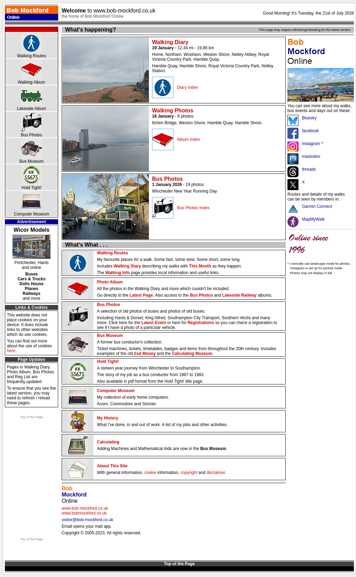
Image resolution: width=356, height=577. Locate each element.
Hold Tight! (31, 187)
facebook (310, 130)
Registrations (200, 322)
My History (107, 418)
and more (32, 298)
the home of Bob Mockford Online (93, 16)
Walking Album (31, 82)
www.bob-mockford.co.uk (85, 508)
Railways (31, 293)
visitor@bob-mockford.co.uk (87, 519)
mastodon (311, 156)
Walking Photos (172, 110)
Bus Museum (31, 161)
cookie (150, 472)
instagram (311, 143)
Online (70, 501)
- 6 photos (172, 116)
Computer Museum (31, 214)
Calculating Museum (192, 353)
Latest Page (141, 295)
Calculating (108, 442)
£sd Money (144, 353)
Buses (31, 274)
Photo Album (110, 282)
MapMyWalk (313, 219)
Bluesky (309, 118)
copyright (188, 472)
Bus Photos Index (193, 207)
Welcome (108, 11)
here (11, 350)
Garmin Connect (317, 206)
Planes (31, 288)
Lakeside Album (31, 108)
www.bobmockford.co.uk (84, 513)
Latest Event (153, 322)
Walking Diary (170, 42)
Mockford (74, 495)
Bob (67, 488)
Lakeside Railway (239, 295)
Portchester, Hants (32, 262)
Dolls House (31, 283)
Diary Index (187, 87)
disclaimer (215, 472)
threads (309, 169)
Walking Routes (31, 55)
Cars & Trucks (32, 279)
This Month (200, 266)
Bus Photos (31, 135)
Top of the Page (31, 417)
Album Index (188, 139)
